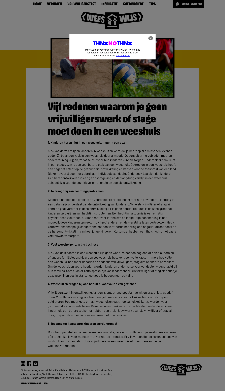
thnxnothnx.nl (123, 55)
